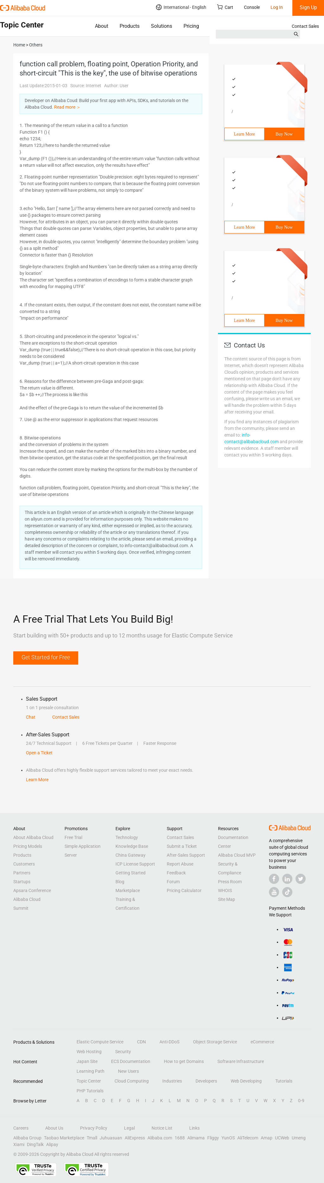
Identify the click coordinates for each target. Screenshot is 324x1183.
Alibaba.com (159, 1137)
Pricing (191, 26)
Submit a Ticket (182, 846)
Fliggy (213, 1137)
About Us (54, 1128)
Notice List (162, 1128)
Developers (206, 1080)
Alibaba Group (27, 1137)
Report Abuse (180, 863)
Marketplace (127, 890)
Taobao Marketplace (64, 1137)
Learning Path (90, 1071)
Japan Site (87, 1061)
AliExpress (135, 1137)
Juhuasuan (111, 1137)
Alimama (196, 1137)
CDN (141, 1041)
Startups (21, 881)
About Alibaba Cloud (33, 837)
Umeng (299, 1137)
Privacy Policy (93, 1128)
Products (130, 26)
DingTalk (35, 1144)
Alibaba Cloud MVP (237, 855)
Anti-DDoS (169, 1041)
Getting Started (130, 872)
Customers (24, 863)
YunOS (228, 1137)
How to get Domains (184, 1061)
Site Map (226, 899)
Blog (119, 881)
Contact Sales (305, 26)
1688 (180, 1137)
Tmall (92, 1137)
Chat (30, 717)
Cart (225, 7)
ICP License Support (135, 863)
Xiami (18, 1144)
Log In (277, 7)
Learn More (244, 134)
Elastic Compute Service (100, 1041)
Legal (129, 1128)
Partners (21, 872)
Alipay (52, 1144)
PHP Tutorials (90, 1090)
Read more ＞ (67, 107)
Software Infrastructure (240, 1061)
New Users (128, 1071)
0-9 (301, 1100)
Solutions (161, 26)
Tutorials (283, 1080)
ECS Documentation (130, 1061)
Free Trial (73, 837)
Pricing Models (27, 846)
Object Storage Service (215, 1041)
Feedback (176, 872)
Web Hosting (89, 1051)
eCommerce (262, 1041)
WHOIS (225, 890)
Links (194, 1128)
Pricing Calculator (184, 890)
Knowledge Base (131, 846)
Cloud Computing (132, 1080)
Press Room (230, 881)
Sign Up (308, 7)
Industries (172, 1080)
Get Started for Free (46, 657)
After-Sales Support (186, 855)
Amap (266, 1137)
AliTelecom (247, 1137)
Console (252, 7)
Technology (126, 837)
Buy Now (284, 134)
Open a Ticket (39, 752)
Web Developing (246, 1080)
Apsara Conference (32, 890)
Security (123, 1051)
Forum (173, 881)
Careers (20, 1128)
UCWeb (282, 1137)
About (101, 26)
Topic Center (89, 1080)
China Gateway (130, 855)
